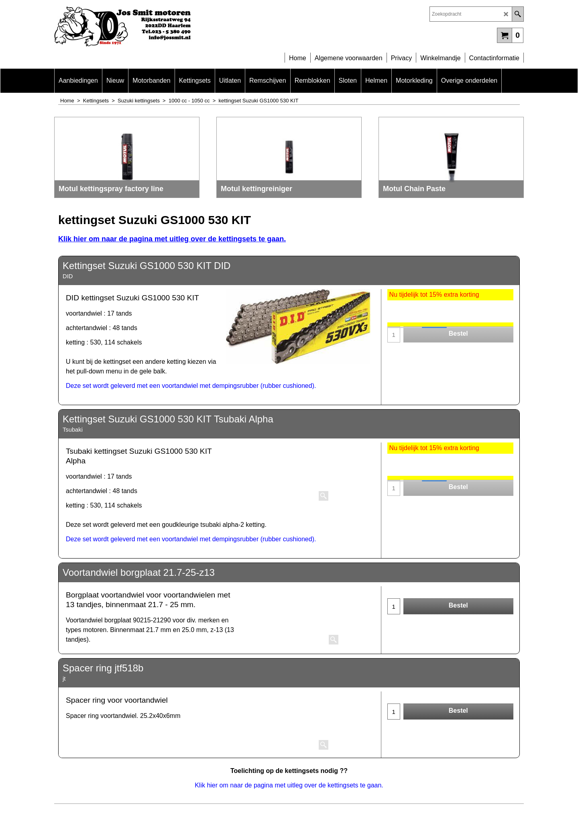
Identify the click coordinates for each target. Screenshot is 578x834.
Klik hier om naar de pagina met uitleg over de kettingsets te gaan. (172, 239)
